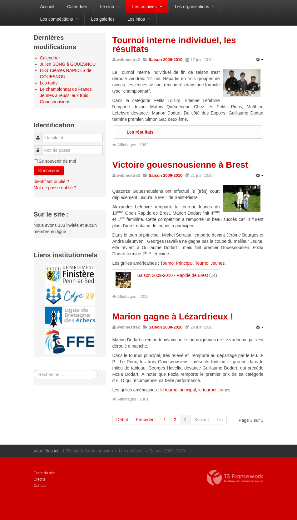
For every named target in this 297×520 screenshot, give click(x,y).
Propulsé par (235, 478)
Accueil (47, 6)
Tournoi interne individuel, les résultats (174, 44)
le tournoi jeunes (214, 389)
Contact (40, 485)
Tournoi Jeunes (210, 263)
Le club (109, 6)
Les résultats (140, 132)
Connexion (48, 170)
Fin (220, 419)
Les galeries (103, 19)
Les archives (147, 6)
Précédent (146, 419)
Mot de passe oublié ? (55, 187)
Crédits (40, 479)
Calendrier (77, 6)
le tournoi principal (178, 389)
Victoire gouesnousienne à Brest (180, 165)
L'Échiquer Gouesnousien (88, 450)
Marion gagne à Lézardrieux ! (172, 316)
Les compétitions (59, 19)
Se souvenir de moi (57, 161)
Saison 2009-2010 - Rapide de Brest (172, 275)
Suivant (201, 419)
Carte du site (44, 473)
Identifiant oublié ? (51, 181)
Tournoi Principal (176, 263)
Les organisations (195, 6)
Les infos (138, 19)
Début (122, 419)
